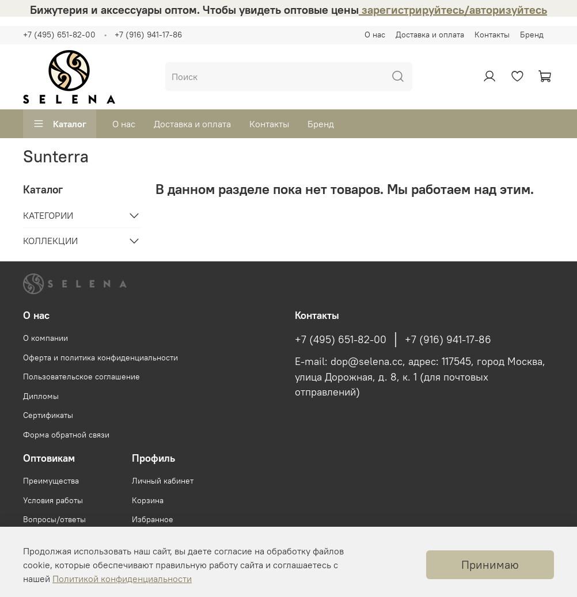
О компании (45, 338)
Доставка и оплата (430, 34)
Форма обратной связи (66, 434)
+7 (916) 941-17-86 (148, 34)
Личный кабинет (162, 481)
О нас (375, 34)
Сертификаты (48, 415)
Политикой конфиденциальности (122, 578)
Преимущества (51, 481)
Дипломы (41, 396)
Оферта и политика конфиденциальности (100, 357)
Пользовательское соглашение (81, 376)
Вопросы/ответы (54, 519)
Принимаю (490, 564)
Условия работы (53, 500)
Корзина (148, 500)
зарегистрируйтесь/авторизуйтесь (453, 9)
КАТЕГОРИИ (48, 215)
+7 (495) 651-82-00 (59, 34)
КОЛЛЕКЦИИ (50, 240)
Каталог (59, 124)
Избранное (152, 519)
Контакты (492, 34)
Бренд (532, 34)
